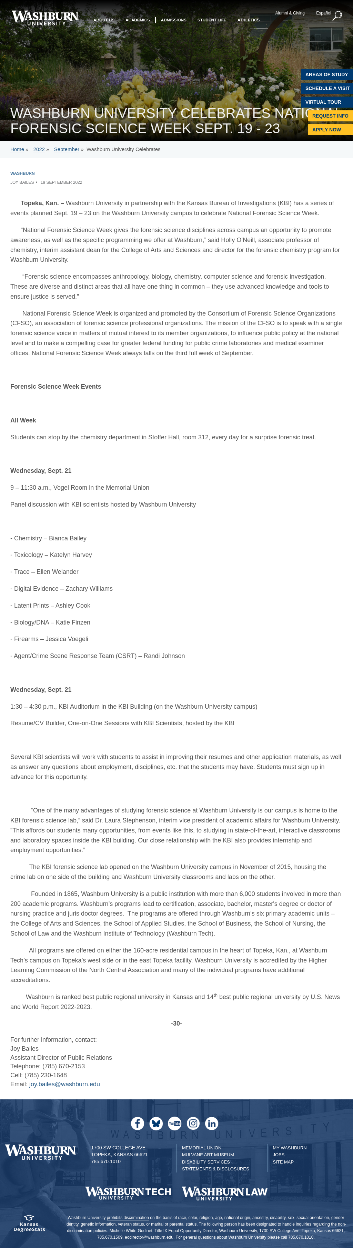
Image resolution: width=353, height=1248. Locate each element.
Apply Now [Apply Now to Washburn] (326, 129)
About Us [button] (103, 20)
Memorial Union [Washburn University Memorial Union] (201, 1147)
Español (323, 13)
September (66, 149)
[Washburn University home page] (45, 18)
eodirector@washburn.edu (149, 1237)
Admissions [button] (173, 20)
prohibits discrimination (128, 1217)
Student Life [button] (212, 20)
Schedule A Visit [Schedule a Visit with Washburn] (327, 88)
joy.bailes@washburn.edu (64, 1084)
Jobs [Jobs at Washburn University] (279, 1154)
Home (17, 149)
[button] (337, 16)
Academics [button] (137, 20)
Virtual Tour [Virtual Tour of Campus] (323, 102)
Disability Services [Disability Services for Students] (206, 1162)
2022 (39, 149)
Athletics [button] (249, 20)
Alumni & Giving (290, 13)
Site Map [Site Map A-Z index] (283, 1162)
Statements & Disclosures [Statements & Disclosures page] (215, 1168)
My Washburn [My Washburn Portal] (290, 1147)
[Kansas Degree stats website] (29, 1226)
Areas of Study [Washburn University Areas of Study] (326, 74)
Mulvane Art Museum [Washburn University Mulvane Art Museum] (208, 1154)
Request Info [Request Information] (330, 116)
